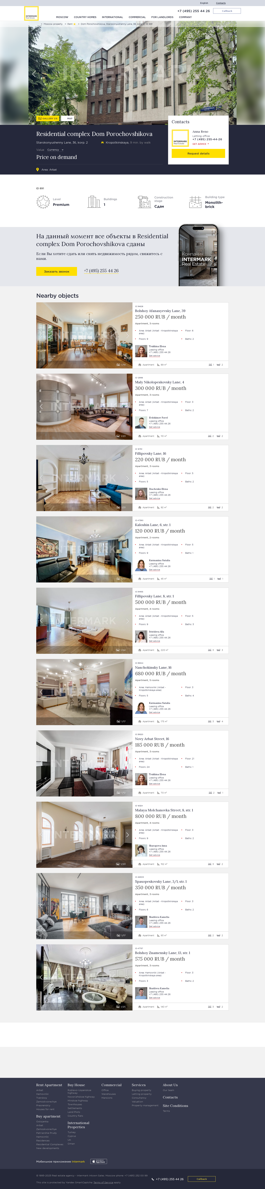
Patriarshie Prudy (46, 1133)
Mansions (106, 1097)
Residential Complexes (49, 1144)
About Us (170, 1085)
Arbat (53, 169)
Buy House (76, 1085)
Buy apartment (48, 1116)
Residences (43, 1140)
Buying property (141, 1090)
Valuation (137, 1101)
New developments (47, 1148)
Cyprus (72, 1136)
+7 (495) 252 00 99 (136, 1175)
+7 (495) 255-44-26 (207, 139)
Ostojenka (42, 1121)
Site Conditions (175, 1105)
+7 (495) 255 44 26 (193, 11)
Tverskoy (41, 1097)
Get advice (199, 143)
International (112, 17)
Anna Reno (200, 131)
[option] (132, 73)
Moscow (62, 17)
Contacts (221, 3)
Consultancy (139, 1097)
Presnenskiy (43, 1105)
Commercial (137, 17)
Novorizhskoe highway (81, 1096)
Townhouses (75, 1104)
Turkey (72, 1132)
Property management (145, 1105)
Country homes (85, 17)
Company (185, 17)
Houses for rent (45, 1109)
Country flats (75, 1115)
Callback (202, 1178)
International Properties (78, 1125)
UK (69, 1139)
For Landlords (162, 17)
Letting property (142, 1094)
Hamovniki (150, 687)
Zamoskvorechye (46, 1101)
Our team (168, 1090)
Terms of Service (103, 1182)
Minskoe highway (78, 1100)
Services (139, 1085)
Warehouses (108, 1094)
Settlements (75, 1108)
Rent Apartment (49, 1085)
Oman (71, 1143)
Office (105, 1090)
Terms (166, 1111)
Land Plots (74, 1112)
